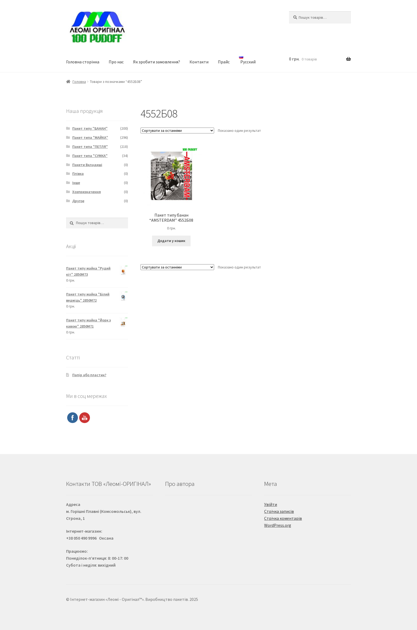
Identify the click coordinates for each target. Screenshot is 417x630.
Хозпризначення (86, 191)
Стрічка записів (279, 511)
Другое (78, 200)
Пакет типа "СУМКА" (90, 155)
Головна (79, 81)
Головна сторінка (82, 61)
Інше (76, 182)
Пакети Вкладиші (87, 164)
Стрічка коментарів (283, 518)
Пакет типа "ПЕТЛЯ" (90, 146)
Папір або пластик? (89, 374)
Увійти (270, 504)
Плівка (78, 173)
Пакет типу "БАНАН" (90, 128)
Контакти (198, 61)
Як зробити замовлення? (156, 61)
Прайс (224, 61)
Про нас (116, 61)
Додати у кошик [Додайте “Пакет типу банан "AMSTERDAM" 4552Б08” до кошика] (171, 240)
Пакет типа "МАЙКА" (90, 137)
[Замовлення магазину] (177, 130)
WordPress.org (277, 525)
